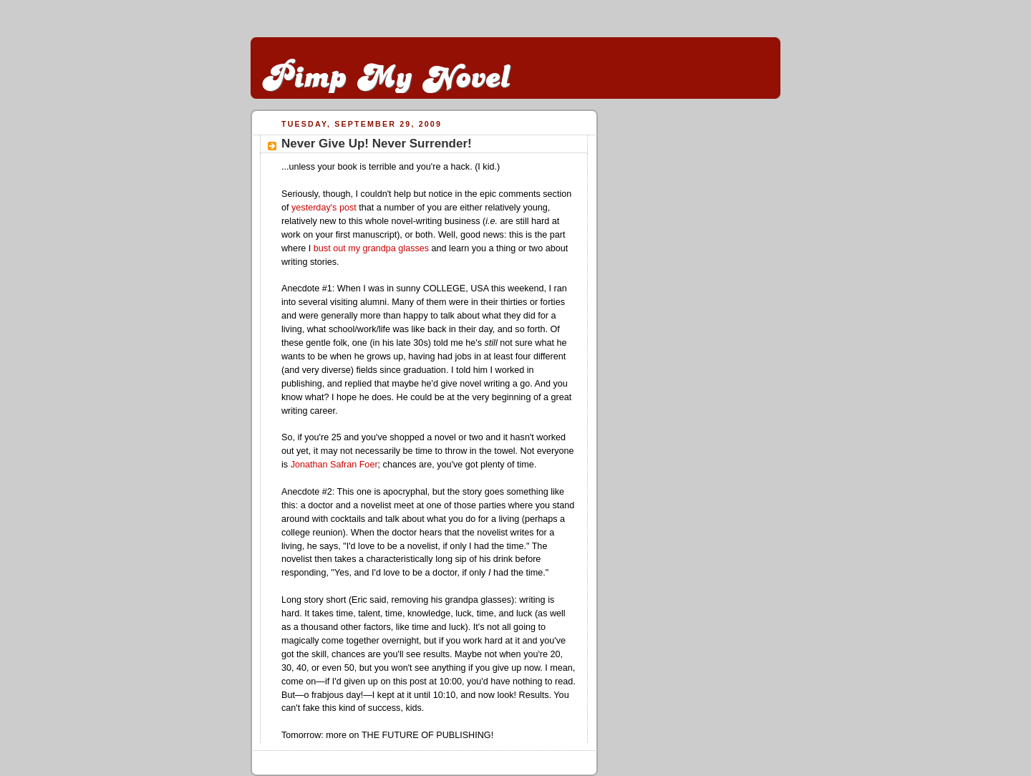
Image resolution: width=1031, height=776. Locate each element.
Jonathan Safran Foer (334, 465)
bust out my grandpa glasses (371, 248)
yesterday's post (324, 208)
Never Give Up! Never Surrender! (376, 143)
